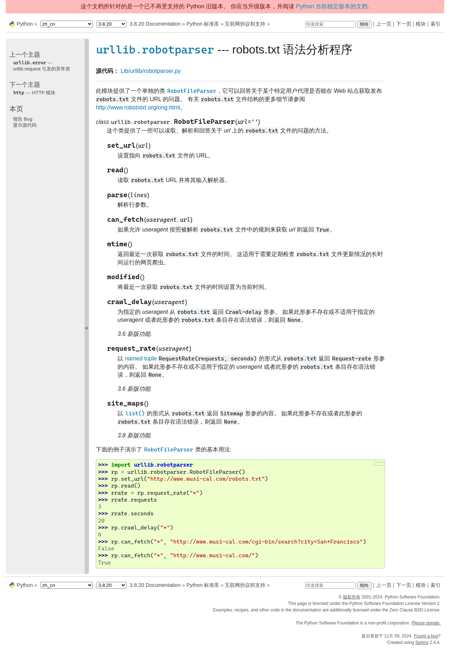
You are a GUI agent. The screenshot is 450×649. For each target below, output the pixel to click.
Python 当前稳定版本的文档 (332, 6)
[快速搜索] (330, 24)
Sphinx (422, 642)
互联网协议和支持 (245, 24)
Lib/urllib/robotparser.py (151, 71)
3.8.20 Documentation (155, 24)
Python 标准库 (203, 24)
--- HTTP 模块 (34, 92)
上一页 (383, 24)
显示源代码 (25, 125)
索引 (435, 24)
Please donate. (426, 623)
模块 (421, 24)
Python (25, 24)
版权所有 (351, 597)
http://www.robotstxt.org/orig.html (138, 107)
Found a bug (426, 636)
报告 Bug (22, 119)
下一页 (403, 24)
